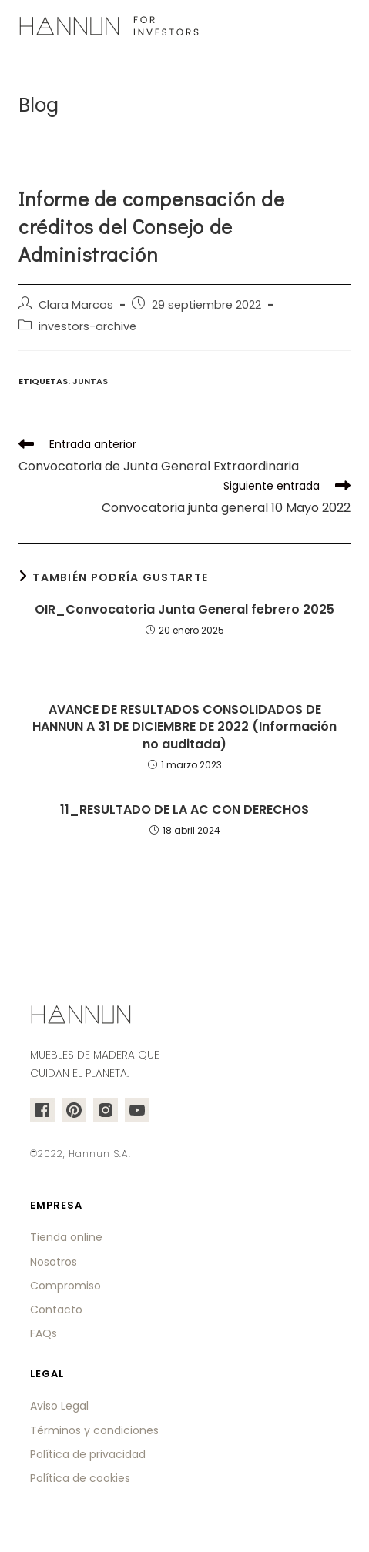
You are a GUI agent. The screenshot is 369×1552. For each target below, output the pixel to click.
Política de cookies (80, 1478)
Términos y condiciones (94, 1430)
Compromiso (65, 1285)
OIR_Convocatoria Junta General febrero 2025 (184, 609)
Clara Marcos (76, 305)
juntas (90, 381)
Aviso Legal (59, 1405)
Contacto (56, 1309)
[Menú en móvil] (341, 27)
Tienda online (66, 1237)
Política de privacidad (88, 1454)
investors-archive (87, 326)
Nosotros (53, 1261)
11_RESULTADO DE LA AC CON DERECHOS (184, 809)
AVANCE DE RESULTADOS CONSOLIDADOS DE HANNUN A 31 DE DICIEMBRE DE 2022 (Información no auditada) (184, 727)
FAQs (43, 1333)
